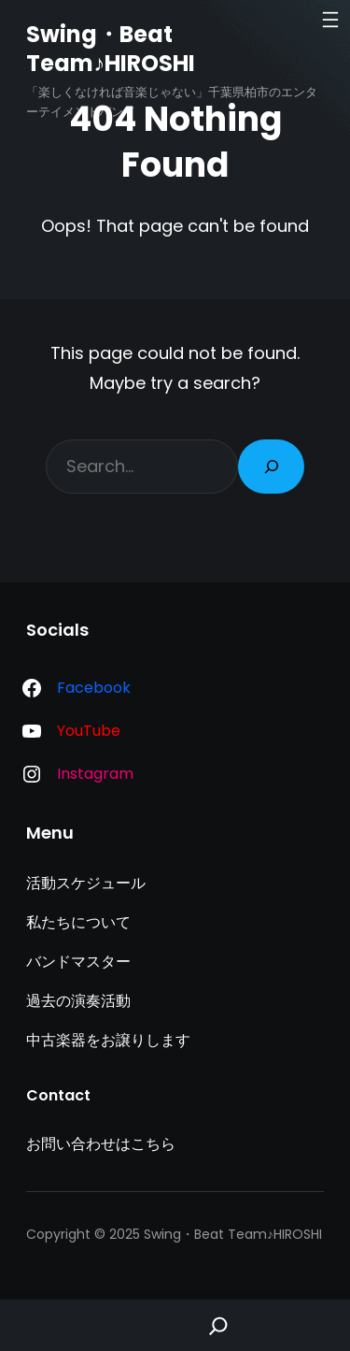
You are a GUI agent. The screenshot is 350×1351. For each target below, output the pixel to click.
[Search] (271, 466)
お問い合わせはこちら (100, 1144)
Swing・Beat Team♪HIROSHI (110, 49)
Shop (131, 1325)
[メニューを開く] (330, 19)
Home (44, 1325)
